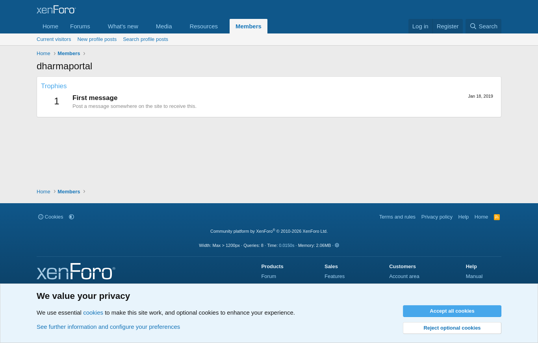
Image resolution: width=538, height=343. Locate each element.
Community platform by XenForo (269, 231)
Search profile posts (145, 39)
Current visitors (54, 39)
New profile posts (97, 39)
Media (164, 26)
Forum (268, 276)
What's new (123, 26)
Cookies (50, 217)
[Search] (483, 26)
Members (249, 26)
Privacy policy (437, 217)
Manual (474, 276)
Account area (404, 276)
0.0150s (286, 245)
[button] (96, 26)
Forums (80, 26)
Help (463, 217)
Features (335, 276)
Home (50, 26)
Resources (203, 26)
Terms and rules (397, 217)
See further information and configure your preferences (108, 326)
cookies (93, 312)
